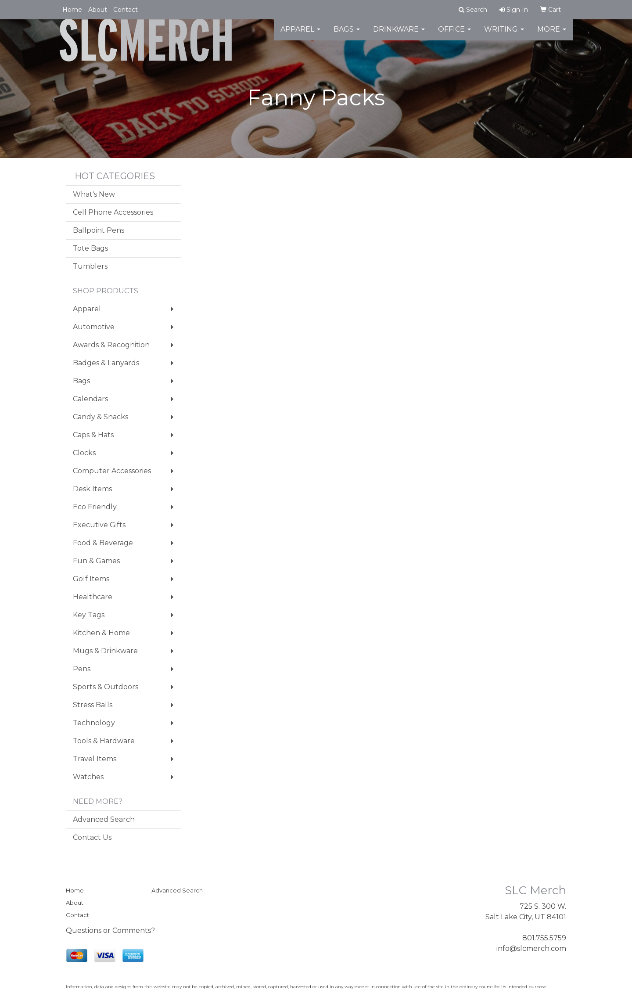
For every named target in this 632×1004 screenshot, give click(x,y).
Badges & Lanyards (106, 363)
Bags (347, 35)
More (551, 35)
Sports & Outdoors (105, 687)
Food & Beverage (103, 543)
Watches (88, 777)
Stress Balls (92, 705)
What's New (94, 194)
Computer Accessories (112, 471)
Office (454, 35)
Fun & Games (96, 561)
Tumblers (90, 266)
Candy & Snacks (100, 417)
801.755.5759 (544, 938)
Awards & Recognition (111, 345)
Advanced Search (104, 819)
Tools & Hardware (104, 741)
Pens (81, 669)
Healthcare (92, 597)
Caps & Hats (93, 435)
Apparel (300, 35)
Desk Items (92, 489)
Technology (94, 723)
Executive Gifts (99, 525)
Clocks (84, 453)
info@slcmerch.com (531, 948)
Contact (125, 10)
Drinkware (399, 35)
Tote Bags (90, 248)
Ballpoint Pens (98, 230)
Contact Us (92, 837)
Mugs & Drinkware (105, 651)
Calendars (90, 399)
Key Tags (88, 615)
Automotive (94, 327)
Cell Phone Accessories (113, 212)
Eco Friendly (95, 507)
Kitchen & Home (101, 633)
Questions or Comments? (110, 930)
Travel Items (94, 759)
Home (72, 10)
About (97, 10)
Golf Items (91, 579)
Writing (504, 35)
